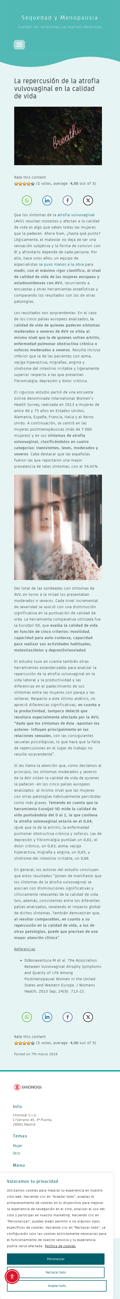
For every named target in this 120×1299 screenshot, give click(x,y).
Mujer (17, 1145)
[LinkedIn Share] (47, 200)
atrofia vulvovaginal (76, 215)
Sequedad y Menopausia (60, 22)
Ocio (16, 1153)
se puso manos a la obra (61, 264)
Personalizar (56, 1259)
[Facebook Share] (68, 200)
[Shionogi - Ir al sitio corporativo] (28, 1087)
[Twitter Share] (88, 200)
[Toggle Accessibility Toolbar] (12, 1277)
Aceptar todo (57, 1286)
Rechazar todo (56, 1272)
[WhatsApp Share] (27, 200)
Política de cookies (60, 1246)
